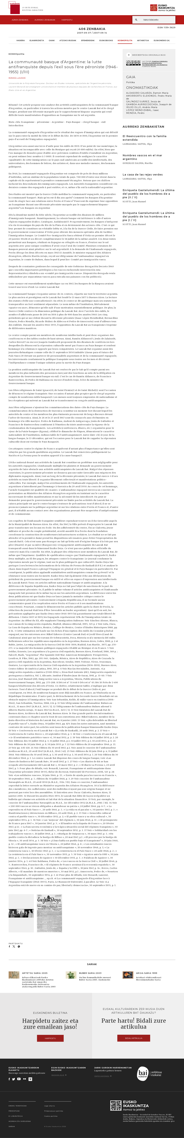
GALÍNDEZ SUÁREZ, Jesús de (143, 101)
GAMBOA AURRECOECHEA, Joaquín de (149, 104)
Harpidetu (67, 20)
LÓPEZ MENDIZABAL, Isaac (142, 110)
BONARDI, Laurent (17, 78)
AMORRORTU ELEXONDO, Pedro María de (149, 97)
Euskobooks (106, 40)
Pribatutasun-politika (53, 1111)
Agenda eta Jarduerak (20, 1121)
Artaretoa (143, 40)
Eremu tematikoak (18, 1106)
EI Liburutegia (16, 1116)
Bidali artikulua (133, 1038)
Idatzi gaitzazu (103, 1076)
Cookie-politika (51, 1116)
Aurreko (45, 20)
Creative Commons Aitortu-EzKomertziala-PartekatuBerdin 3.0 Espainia (155, 62)
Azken (20, 20)
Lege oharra (49, 1106)
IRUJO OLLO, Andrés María (141, 107)
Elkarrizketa (37, 40)
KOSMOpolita (125, 40)
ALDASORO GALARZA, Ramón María (147, 93)
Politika (130, 82)
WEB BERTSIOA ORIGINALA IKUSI (145, 55)
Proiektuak (14, 1111)
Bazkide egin (58, 1075)
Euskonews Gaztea (164, 40)
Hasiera (20, 40)
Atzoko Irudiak (68, 40)
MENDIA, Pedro (135, 113)
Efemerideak (88, 40)
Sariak (12, 1126)
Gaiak (52, 40)
